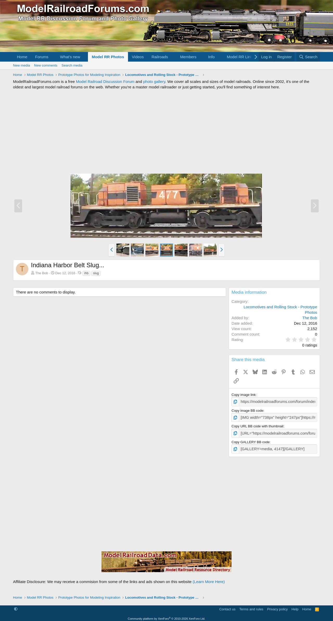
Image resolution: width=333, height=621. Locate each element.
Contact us (227, 607)
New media (21, 65)
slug (96, 273)
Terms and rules (251, 607)
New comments (45, 65)
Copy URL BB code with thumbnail (257, 425)
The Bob (41, 273)
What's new (70, 57)
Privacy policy (277, 607)
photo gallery (154, 81)
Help (295, 607)
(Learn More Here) (209, 579)
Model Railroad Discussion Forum (105, 81)
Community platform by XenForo (166, 616)
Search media (72, 65)
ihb (86, 273)
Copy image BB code (247, 410)
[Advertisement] (166, 131)
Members (188, 57)
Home (22, 57)
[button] (52, 57)
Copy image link (244, 395)
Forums (41, 57)
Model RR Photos (108, 57)
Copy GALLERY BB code (251, 440)
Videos (138, 57)
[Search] (308, 57)
